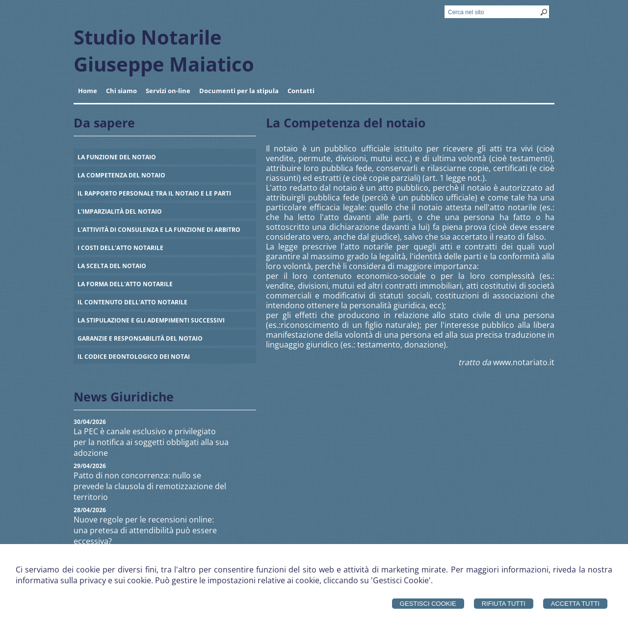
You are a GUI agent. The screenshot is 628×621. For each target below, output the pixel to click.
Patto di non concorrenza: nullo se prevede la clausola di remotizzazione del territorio (150, 486)
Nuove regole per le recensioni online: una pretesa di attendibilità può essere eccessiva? (145, 530)
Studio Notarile (148, 37)
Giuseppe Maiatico (164, 63)
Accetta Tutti (575, 603)
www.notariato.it (523, 362)
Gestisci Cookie (428, 603)
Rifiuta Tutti (503, 603)
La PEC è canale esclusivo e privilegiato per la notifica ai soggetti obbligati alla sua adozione (151, 442)
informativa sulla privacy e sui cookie (83, 580)
